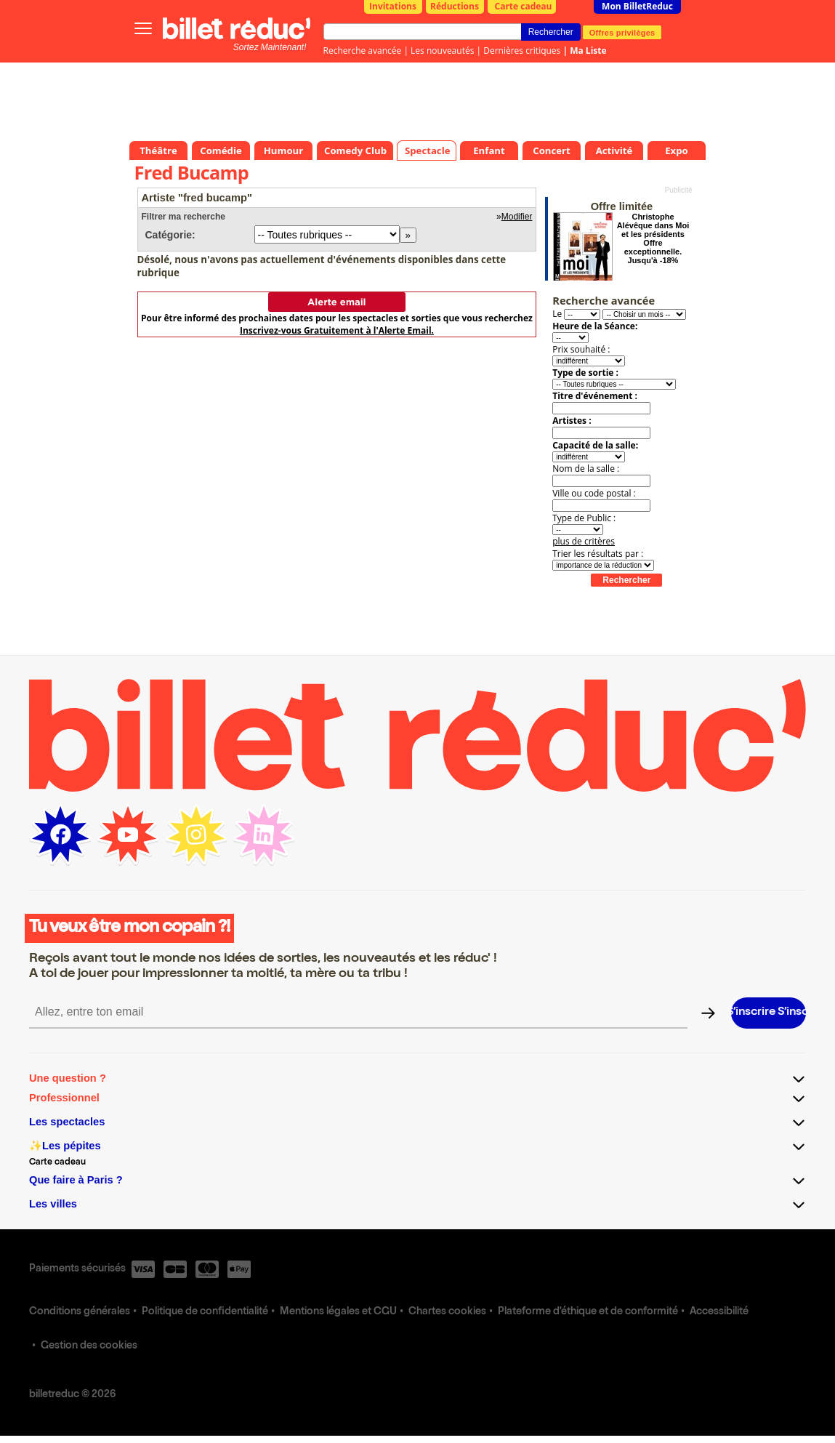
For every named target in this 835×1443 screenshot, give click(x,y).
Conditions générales (79, 1312)
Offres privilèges (622, 32)
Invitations (392, 6)
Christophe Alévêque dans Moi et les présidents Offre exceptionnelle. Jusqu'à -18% (653, 238)
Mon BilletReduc (637, 6)
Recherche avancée (362, 50)
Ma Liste (588, 50)
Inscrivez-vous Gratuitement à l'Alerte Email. (337, 330)
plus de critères (583, 541)
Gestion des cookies (89, 1346)
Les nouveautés (442, 50)
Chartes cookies (447, 1312)
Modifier (517, 217)
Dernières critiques (521, 50)
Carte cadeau (523, 6)
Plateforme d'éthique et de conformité (588, 1312)
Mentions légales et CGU (338, 1312)
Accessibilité (719, 1312)
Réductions (454, 6)
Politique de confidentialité (205, 1312)
